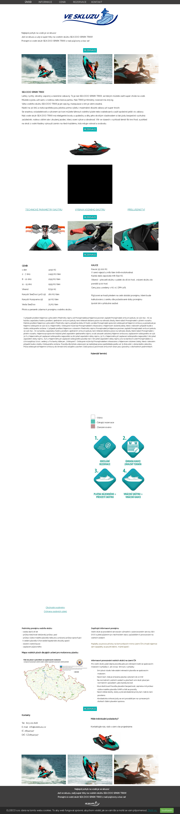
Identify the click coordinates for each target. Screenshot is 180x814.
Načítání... (55, 479)
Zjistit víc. (152, 810)
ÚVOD (28, 2)
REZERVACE (79, 2)
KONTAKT (96, 2)
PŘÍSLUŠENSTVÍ (136, 209)
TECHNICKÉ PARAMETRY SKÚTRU (43, 209)
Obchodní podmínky (55, 607)
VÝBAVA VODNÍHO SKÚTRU (90, 209)
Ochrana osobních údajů (55, 611)
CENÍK (62, 2)
